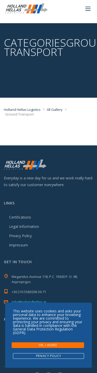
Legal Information (24, 226)
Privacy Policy (20, 235)
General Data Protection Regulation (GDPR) (43, 331)
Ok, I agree (48, 345)
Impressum (18, 245)
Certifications (20, 217)
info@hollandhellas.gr (29, 302)
